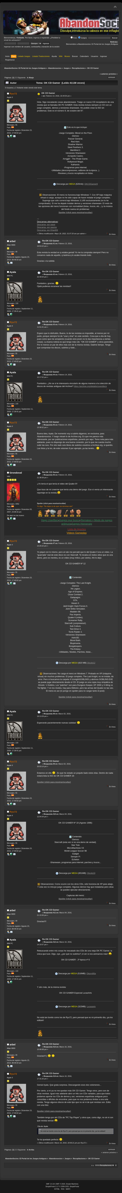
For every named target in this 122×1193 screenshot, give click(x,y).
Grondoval (16, 472)
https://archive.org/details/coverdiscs (90, 386)
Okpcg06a (91, 973)
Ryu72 (13, 93)
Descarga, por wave (46, 224)
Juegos (82, 38)
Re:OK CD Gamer (50, 240)
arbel (12, 241)
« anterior (104, 74)
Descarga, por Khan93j (47, 230)
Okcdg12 (91, 663)
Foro (74, 38)
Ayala (13, 272)
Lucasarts (91, 1006)
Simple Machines (72, 1184)
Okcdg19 (91, 873)
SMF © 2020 (60, 1184)
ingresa (36, 38)
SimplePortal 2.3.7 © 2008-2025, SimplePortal (62, 1186)
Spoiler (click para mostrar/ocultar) (75, 212)
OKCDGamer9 (91, 184)
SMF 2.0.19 (50, 1184)
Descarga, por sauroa (47, 227)
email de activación (12, 40)
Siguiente (22, 78)
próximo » (113, 74)
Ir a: (92, 1165)
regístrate (45, 38)
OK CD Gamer (48, 93)
